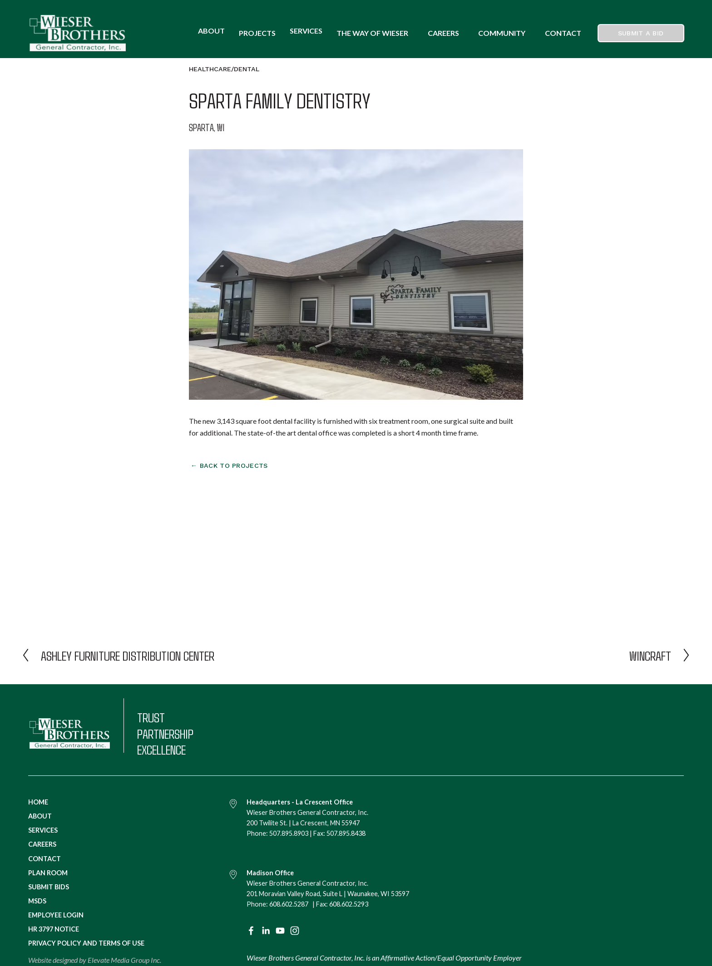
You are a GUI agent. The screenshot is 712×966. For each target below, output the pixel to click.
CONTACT (563, 33)
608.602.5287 (288, 904)
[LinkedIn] (265, 930)
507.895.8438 (346, 833)
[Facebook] (251, 930)
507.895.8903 (288, 833)
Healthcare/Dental (224, 69)
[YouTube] (280, 930)
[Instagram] (294, 930)
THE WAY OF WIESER (372, 33)
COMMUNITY (501, 33)
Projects (257, 33)
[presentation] (230, 534)
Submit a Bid (640, 33)
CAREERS (443, 33)
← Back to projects (229, 465)
